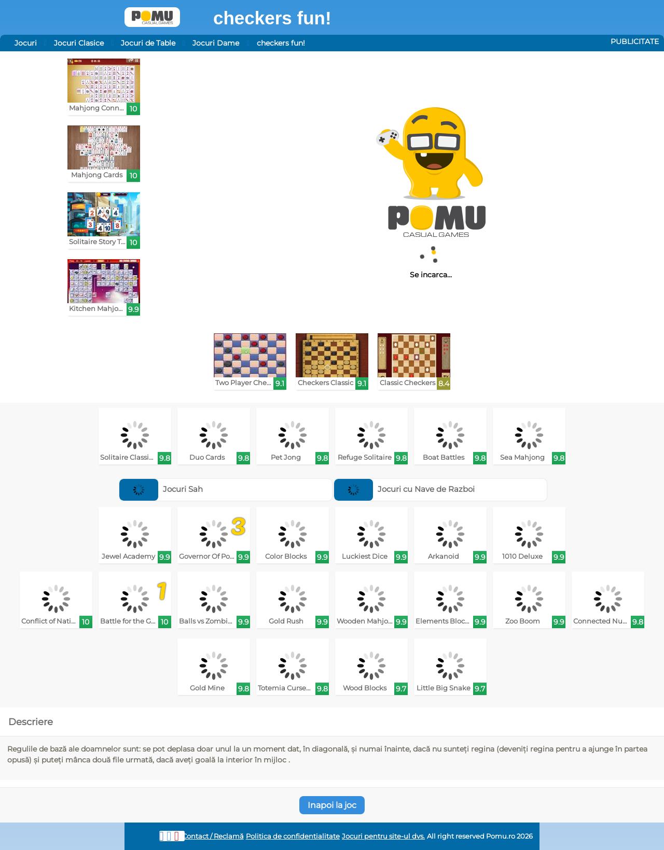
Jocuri (26, 43)
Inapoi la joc (332, 805)
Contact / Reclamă (213, 836)
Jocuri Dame (215, 43)
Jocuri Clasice (79, 43)
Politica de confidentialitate (293, 836)
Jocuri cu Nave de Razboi (404, 489)
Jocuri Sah (161, 489)
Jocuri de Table (148, 43)
